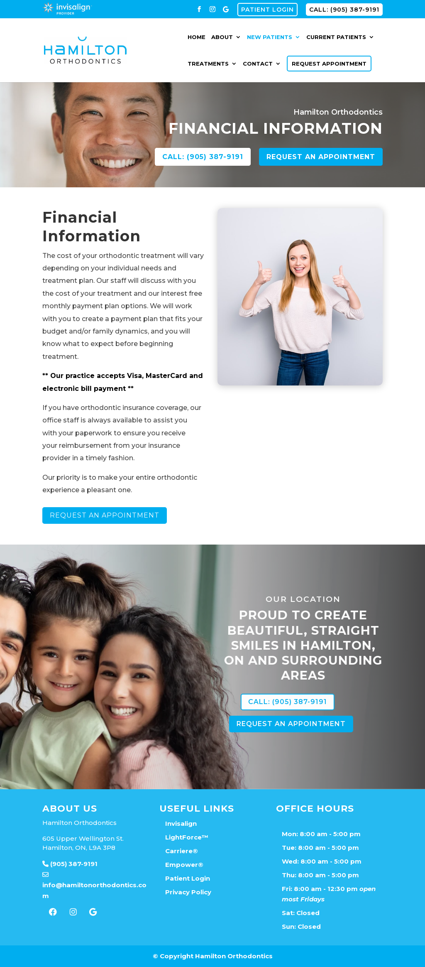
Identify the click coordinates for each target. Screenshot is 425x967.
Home (196, 37)
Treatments (208, 64)
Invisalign (181, 823)
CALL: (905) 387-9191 (344, 9)
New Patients (269, 37)
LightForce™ (186, 837)
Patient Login (267, 9)
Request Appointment (329, 63)
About (222, 37)
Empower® (184, 865)
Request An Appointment (70, 515)
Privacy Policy (188, 892)
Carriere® (181, 851)
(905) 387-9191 (70, 864)
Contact (258, 64)
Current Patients (336, 37)
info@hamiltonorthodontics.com (94, 885)
